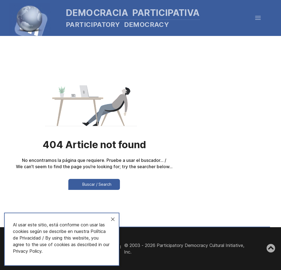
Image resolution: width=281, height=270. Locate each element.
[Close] (113, 219)
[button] (258, 18)
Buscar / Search (94, 184)
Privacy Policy (27, 251)
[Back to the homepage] (112, 18)
